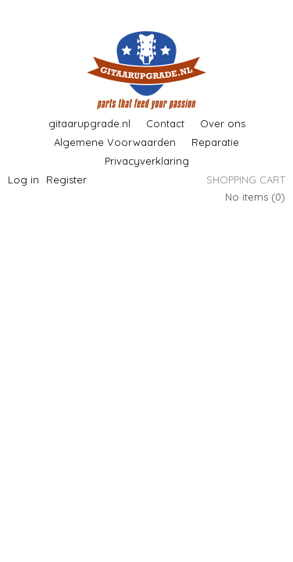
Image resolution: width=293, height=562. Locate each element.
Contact (165, 123)
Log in (23, 179)
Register (66, 179)
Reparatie (215, 142)
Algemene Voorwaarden (115, 142)
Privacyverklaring (147, 161)
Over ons (222, 123)
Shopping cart (245, 179)
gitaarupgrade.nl (89, 123)
